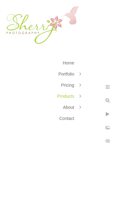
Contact (66, 118)
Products (65, 96)
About (68, 107)
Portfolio (66, 74)
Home (68, 62)
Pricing (67, 85)
